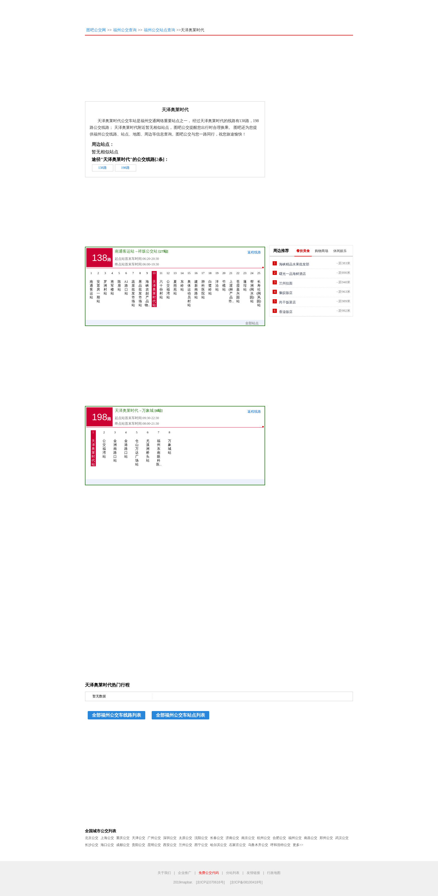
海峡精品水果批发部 (294, 264)
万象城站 (169, 442)
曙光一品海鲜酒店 (292, 274)
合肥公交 (279, 838)
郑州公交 (326, 838)
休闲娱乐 (340, 251)
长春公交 (216, 838)
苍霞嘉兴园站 (238, 287)
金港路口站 (125, 444)
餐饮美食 (303, 251)
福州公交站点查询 (159, 30)
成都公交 (123, 845)
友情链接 (253, 873)
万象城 (148, 410)
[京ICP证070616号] (210, 882)
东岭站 (182, 281)
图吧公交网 (96, 30)
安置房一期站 (98, 287)
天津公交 (138, 838)
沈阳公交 (201, 838)
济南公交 (232, 838)
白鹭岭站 (210, 283)
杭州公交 (263, 838)
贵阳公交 (138, 845)
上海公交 (107, 838)
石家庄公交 (237, 845)
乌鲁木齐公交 (258, 845)
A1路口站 (126, 283)
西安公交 (170, 845)
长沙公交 (91, 845)
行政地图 (273, 873)
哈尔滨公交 (218, 845)
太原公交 (185, 838)
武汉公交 (342, 838)
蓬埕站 (244, 281)
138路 (102, 168)
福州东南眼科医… (158, 448)
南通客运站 (124, 251)
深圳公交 (170, 838)
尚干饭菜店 (287, 302)
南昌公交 (310, 838)
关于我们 (164, 873)
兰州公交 (185, 845)
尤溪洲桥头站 (147, 446)
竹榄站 (224, 281)
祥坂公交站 (148, 251)
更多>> (298, 845)
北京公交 (91, 838)
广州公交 (154, 838)
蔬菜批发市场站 (133, 289)
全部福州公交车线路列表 (116, 715)
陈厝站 (119, 281)
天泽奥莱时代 (126, 410)
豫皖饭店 (285, 293)
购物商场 (321, 251)
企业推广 (184, 873)
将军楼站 (112, 283)
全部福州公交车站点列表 (180, 715)
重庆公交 (123, 838)
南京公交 (248, 838)
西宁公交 (201, 845)
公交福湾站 (168, 285)
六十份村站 (161, 285)
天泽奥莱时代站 (154, 289)
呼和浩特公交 (280, 845)
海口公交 (107, 845)
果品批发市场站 (140, 289)
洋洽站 (217, 281)
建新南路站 (196, 285)
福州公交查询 (125, 30)
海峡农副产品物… (147, 289)
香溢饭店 (285, 312)
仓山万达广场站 (136, 448)
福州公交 (295, 838)
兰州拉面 (285, 283)
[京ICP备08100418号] (246, 882)
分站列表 (232, 873)
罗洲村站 (105, 283)
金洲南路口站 (115, 446)
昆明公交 (154, 845)
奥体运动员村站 (189, 289)
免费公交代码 (209, 873)
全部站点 (254, 323)
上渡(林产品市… (231, 287)
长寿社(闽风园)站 (258, 289)
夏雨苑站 (175, 283)
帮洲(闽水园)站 (251, 287)
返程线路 (254, 252)
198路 (125, 168)
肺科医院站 (203, 285)
